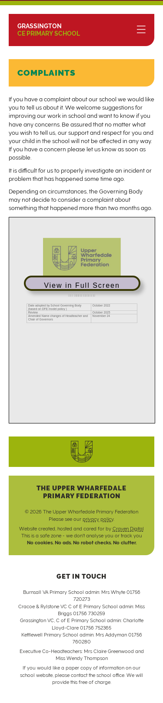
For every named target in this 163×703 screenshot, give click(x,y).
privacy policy (98, 519)
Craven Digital (128, 528)
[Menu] (141, 30)
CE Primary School (48, 30)
